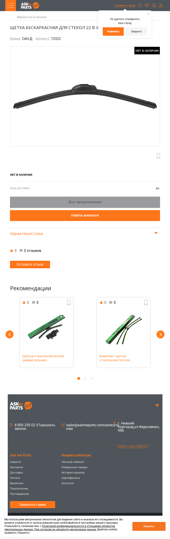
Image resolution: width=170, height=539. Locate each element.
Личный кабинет (73, 462)
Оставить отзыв (30, 264)
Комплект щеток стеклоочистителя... (115, 358)
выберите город (125, 5)
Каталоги (68, 483)
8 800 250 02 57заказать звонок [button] (32, 426)
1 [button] (78, 378)
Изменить (113, 31)
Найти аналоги (85, 215)
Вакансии (16, 483)
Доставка (16, 472)
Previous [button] (10, 334)
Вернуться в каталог (32, 17)
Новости (15, 462)
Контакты (16, 467)
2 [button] (85, 378)
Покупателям (19, 488)
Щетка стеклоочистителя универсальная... (43, 358)
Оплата (15, 478)
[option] (46, 332)
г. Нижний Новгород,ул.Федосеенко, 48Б (136, 427)
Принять (149, 526)
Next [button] (160, 334)
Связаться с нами (32, 504)
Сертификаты (71, 478)
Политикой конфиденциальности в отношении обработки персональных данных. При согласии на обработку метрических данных (59, 528)
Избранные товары (74, 467)
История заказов (73, 472)
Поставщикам (19, 494)
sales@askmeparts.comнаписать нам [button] (90, 426)
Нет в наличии (21, 174)
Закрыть (136, 31)
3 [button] (91, 378)
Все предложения (85, 202)
